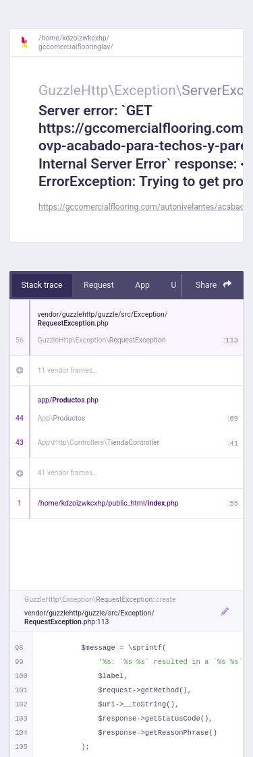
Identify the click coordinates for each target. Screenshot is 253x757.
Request (99, 285)
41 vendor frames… (68, 472)
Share (214, 285)
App (142, 285)
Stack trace (42, 285)
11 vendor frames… (68, 370)
